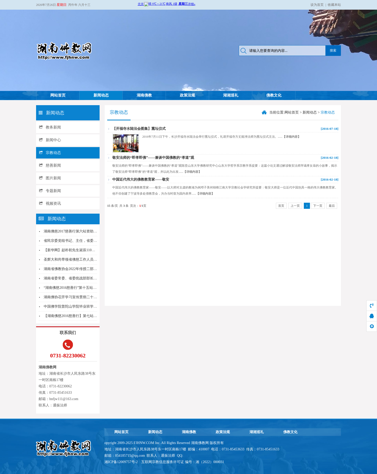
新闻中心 (50, 140)
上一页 (295, 206)
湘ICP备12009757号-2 (121, 462)
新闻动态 (101, 95)
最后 (332, 206)
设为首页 (317, 5)
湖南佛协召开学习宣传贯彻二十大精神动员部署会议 (84, 297)
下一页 (317, 206)
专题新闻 (50, 191)
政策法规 (187, 95)
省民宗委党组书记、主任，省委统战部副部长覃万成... (86, 241)
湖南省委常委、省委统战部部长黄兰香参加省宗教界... (86, 278)
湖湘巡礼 (230, 95)
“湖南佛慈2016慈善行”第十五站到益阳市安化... (80, 288)
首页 (281, 206)
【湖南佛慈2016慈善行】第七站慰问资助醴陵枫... (82, 316)
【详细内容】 (291, 136)
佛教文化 (273, 95)
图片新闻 (50, 178)
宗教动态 (50, 153)
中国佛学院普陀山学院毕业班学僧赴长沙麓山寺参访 (84, 306)
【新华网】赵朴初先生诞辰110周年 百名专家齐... (82, 250)
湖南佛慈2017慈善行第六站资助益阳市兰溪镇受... (82, 231)
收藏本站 (334, 5)
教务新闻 (50, 127)
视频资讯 (50, 203)
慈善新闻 (50, 165)
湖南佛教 (144, 95)
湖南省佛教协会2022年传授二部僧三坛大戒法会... (82, 269)
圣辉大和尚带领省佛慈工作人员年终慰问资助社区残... (86, 259)
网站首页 (58, 95)
